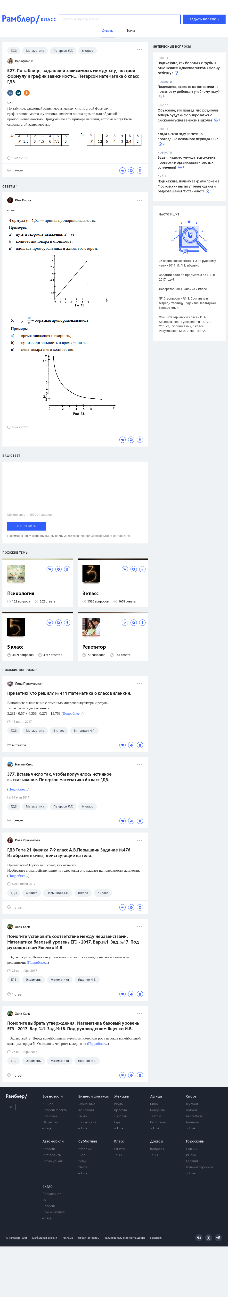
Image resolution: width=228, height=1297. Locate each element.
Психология (20, 593)
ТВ (44, 1200)
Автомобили (53, 1141)
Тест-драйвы (51, 1155)
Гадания (192, 1161)
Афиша (156, 1096)
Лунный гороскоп (199, 1167)
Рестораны (158, 1122)
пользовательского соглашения (107, 536)
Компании (86, 1110)
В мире (48, 1104)
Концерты (157, 1110)
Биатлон (192, 1122)
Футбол (192, 1104)
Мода (118, 1104)
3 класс (90, 593)
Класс (119, 1141)
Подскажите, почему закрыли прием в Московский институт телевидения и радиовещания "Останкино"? (188, 186)
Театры (155, 1116)
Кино (154, 1104)
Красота (120, 1110)
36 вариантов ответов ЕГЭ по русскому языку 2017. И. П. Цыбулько (187, 263)
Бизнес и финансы (93, 1096)
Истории (85, 1149)
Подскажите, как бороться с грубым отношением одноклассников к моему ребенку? (189, 68)
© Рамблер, (13, 1238)
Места (83, 1167)
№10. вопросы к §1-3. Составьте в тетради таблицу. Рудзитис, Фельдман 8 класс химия (187, 303)
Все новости (52, 1096)
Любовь (120, 1116)
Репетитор (94, 647)
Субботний (87, 1141)
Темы (118, 1155)
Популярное (51, 1194)
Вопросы (157, 1149)
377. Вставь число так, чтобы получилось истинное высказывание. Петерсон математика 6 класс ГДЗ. (59, 777)
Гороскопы (195, 1141)
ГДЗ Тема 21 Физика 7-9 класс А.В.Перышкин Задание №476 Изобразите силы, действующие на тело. (68, 853)
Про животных (53, 1212)
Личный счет (88, 1122)
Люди (82, 1155)
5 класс (15, 647)
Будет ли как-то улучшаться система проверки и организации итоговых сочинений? (187, 162)
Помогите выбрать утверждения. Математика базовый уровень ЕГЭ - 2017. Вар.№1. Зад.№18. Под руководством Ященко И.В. (73, 1026)
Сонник (191, 1149)
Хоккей (191, 1110)
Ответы (119, 1149)
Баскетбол (194, 1116)
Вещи (82, 1161)
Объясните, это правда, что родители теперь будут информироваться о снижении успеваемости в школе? (188, 115)
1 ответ (15, 171)
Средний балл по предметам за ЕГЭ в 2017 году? (187, 277)
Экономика (86, 1104)
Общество (50, 1122)
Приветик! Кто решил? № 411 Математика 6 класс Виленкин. (69, 693)
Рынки (83, 1116)
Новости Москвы (54, 1110)
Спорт (191, 1096)
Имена (191, 1155)
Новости (48, 1149)
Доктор (156, 1141)
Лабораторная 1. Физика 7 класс (183, 289)
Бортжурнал (52, 1161)
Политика (49, 1116)
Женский (121, 1096)
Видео (47, 1186)
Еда (117, 1122)
